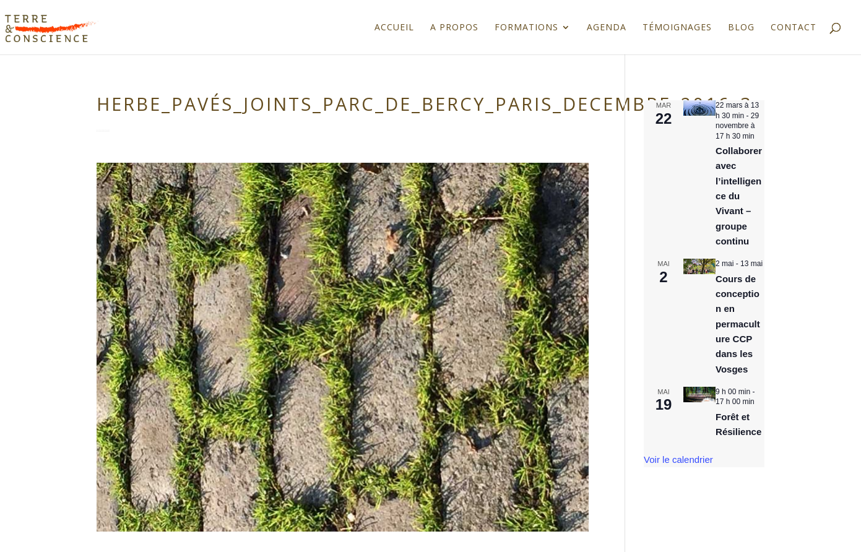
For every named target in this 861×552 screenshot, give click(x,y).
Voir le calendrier (678, 459)
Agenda (606, 28)
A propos (454, 28)
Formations (526, 28)
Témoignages (677, 28)
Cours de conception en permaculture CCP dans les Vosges (738, 324)
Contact (793, 28)
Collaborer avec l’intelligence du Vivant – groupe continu (739, 195)
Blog (741, 28)
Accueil (394, 28)
